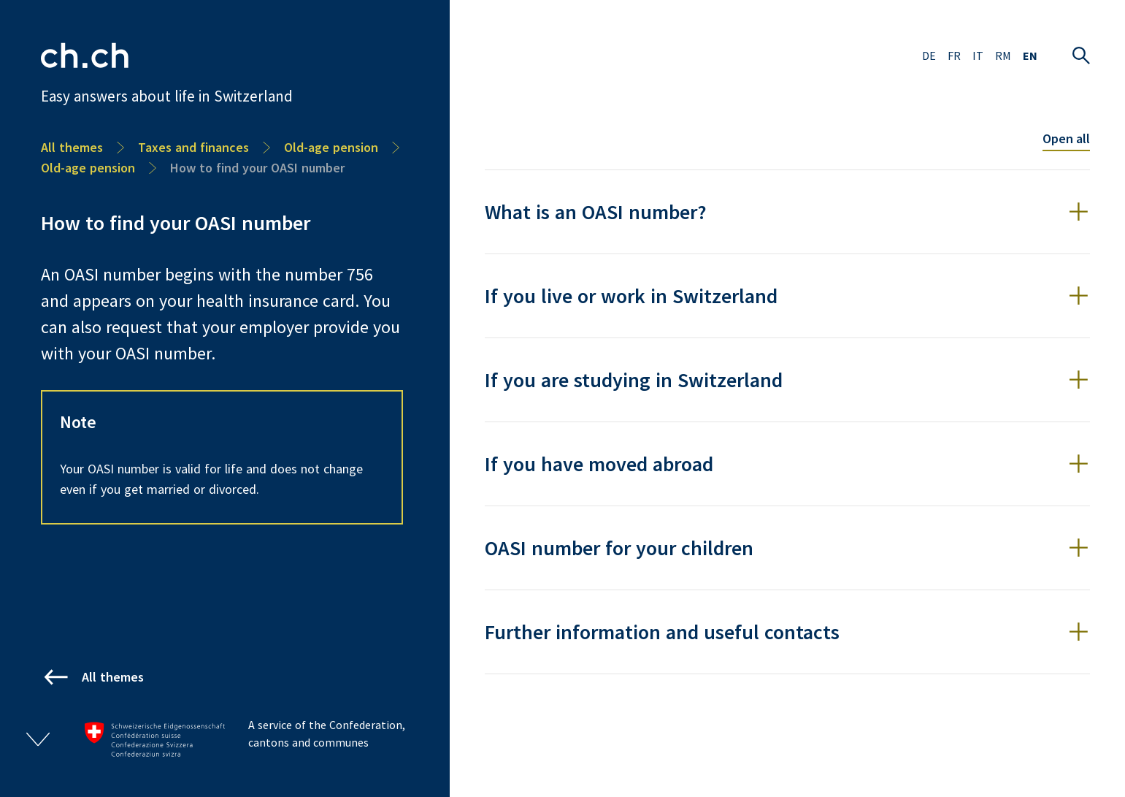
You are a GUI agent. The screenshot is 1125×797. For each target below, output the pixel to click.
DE (929, 55)
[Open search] (1081, 55)
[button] (787, 211)
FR (954, 55)
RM (1003, 55)
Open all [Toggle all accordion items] (1066, 138)
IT (977, 55)
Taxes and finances (193, 147)
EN (1030, 55)
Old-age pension (331, 147)
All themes (72, 147)
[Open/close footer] (38, 739)
